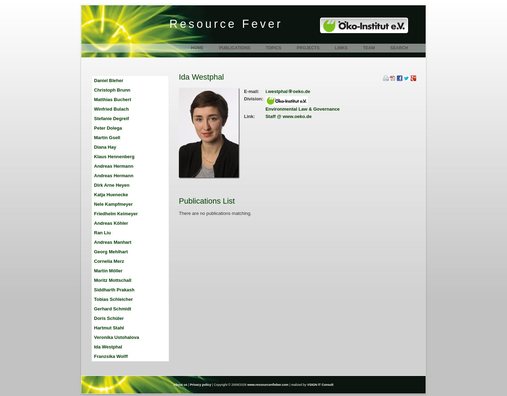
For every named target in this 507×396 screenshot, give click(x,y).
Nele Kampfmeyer (113, 204)
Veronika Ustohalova (116, 337)
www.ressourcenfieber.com (267, 384)
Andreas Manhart (112, 242)
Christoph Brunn (112, 90)
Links (341, 47)
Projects (308, 47)
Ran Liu (102, 232)
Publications (234, 47)
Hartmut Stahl (109, 327)
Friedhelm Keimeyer (116, 213)
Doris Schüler (109, 318)
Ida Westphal (108, 346)
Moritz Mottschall (112, 280)
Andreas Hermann (113, 166)
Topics (273, 47)
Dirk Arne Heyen (112, 185)
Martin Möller (108, 270)
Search (399, 47)
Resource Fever (226, 24)
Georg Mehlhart (111, 251)
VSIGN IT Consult (320, 384)
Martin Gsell (107, 137)
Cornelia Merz (109, 261)
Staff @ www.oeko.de (288, 116)
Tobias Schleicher (113, 299)
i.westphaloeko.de (287, 91)
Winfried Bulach (111, 109)
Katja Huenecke (111, 194)
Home (197, 47)
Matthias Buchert (112, 99)
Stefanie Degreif (111, 118)
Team (369, 47)
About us (180, 384)
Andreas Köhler (111, 223)
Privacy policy (200, 384)
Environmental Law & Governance (302, 109)
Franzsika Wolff (111, 356)
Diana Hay (105, 147)
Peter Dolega (108, 128)
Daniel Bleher (108, 80)
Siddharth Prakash (114, 289)
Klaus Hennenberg (114, 156)
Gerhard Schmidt (112, 308)
